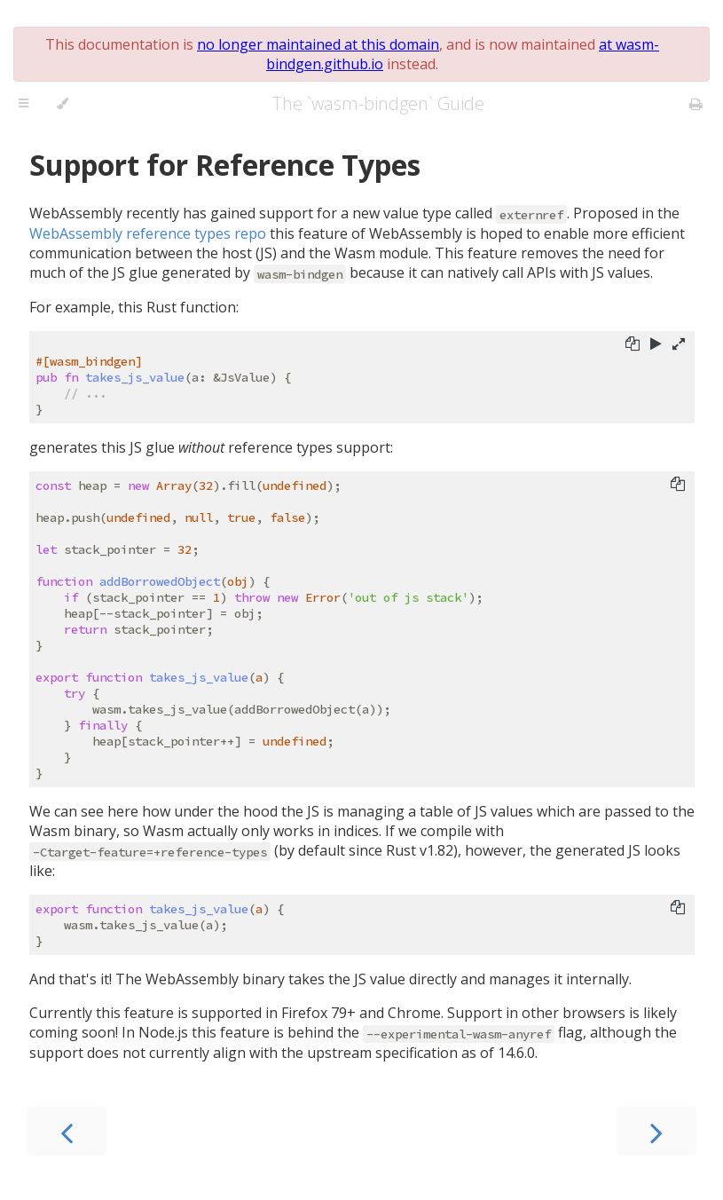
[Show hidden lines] (678, 345)
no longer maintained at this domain (318, 44)
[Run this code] (656, 345)
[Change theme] (63, 104)
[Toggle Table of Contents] (23, 104)
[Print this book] (696, 104)
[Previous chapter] (66, 1131)
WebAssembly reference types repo (147, 233)
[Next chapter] (656, 1131)
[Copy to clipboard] (632, 345)
